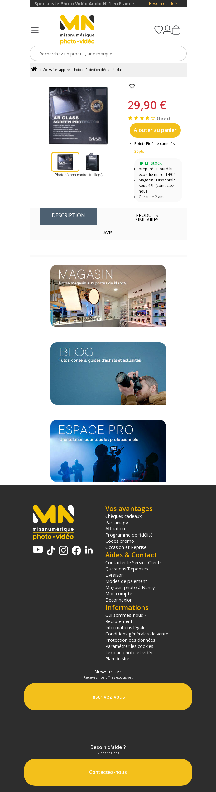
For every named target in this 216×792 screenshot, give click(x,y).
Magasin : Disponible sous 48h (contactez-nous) (157, 185)
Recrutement (118, 621)
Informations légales (126, 627)
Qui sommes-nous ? (125, 615)
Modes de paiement (126, 581)
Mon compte (118, 593)
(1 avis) (163, 118)
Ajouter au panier (155, 130)
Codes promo (119, 541)
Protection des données (130, 640)
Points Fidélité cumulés (154, 143)
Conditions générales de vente (136, 633)
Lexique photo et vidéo (129, 652)
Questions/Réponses (126, 568)
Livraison (114, 575)
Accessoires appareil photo (62, 70)
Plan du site (117, 658)
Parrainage (116, 522)
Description (68, 215)
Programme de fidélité (129, 535)
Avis (108, 233)
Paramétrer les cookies (129, 646)
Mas (119, 70)
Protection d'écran (98, 70)
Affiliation (115, 528)
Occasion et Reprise (125, 547)
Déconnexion (118, 600)
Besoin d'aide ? (163, 3)
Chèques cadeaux (123, 516)
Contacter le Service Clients (133, 562)
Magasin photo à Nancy (130, 587)
